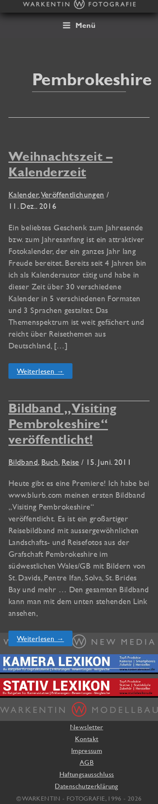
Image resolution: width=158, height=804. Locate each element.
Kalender (23, 194)
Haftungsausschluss (86, 774)
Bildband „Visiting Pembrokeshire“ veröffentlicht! (62, 424)
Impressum (86, 750)
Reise (70, 462)
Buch (50, 462)
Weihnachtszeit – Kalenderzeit (60, 164)
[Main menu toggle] (79, 25)
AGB (87, 762)
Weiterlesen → (40, 372)
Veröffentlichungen (72, 194)
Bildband (23, 462)
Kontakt (87, 738)
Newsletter (86, 727)
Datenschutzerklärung (86, 786)
